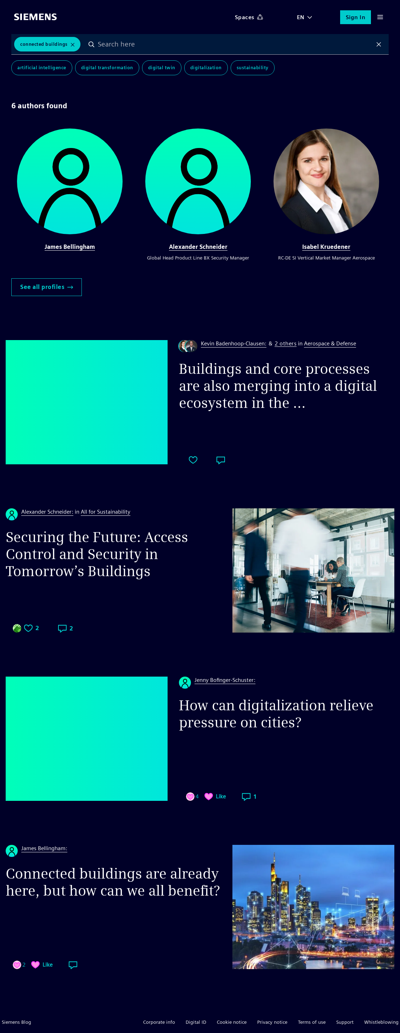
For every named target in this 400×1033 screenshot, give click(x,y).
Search (92, 44)
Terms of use (312, 1022)
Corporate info (159, 1022)
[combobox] (235, 44)
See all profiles (46, 287)
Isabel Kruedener (326, 247)
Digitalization (206, 68)
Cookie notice (232, 1022)
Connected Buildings (44, 44)
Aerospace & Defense (330, 343)
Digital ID (196, 1022)
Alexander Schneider (198, 247)
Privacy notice (272, 1022)
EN (301, 17)
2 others (286, 344)
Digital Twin (161, 68)
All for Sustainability (105, 511)
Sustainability (253, 68)
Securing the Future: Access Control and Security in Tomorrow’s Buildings (97, 554)
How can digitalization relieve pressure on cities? (276, 714)
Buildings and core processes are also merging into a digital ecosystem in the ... (278, 385)
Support (345, 1022)
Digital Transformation (107, 68)
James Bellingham (70, 247)
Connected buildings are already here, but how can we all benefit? (113, 882)
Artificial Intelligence (41, 68)
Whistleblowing (381, 1022)
